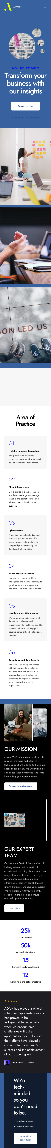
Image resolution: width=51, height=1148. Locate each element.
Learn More (14, 908)
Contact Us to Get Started (21, 786)
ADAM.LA (17, 6)
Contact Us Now (25, 106)
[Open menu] (45, 6)
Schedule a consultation (25, 1138)
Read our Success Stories (25, 117)
